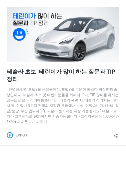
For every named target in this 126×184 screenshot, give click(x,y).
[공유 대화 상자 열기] (115, 134)
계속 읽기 (39, 122)
